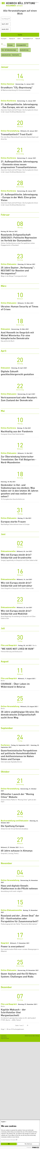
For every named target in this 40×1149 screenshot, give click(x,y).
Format (3, 38)
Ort (18, 38)
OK (9, 1144)
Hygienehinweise (5, 1038)
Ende (3, 29)
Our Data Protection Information (8, 1139)
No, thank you (28, 1144)
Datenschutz (4, 1037)
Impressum (3, 1035)
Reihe (37, 38)
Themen (11, 38)
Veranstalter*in (27, 38)
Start (3, 24)
